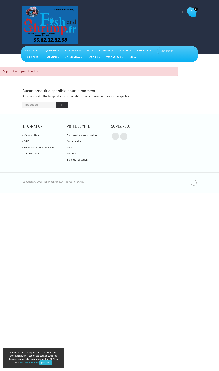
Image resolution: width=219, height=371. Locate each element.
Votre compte (78, 126)
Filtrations (71, 50)
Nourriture (31, 57)
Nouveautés (32, 50)
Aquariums (50, 50)
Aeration (52, 57)
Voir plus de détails (29, 362)
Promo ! (133, 57)
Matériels (142, 50)
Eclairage (104, 50)
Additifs (93, 57)
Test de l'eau (113, 57)
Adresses (72, 153)
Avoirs (70, 147)
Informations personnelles (82, 135)
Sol (89, 50)
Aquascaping (72, 57)
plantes (123, 50)
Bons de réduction (77, 159)
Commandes (74, 141)
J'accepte (45, 362)
